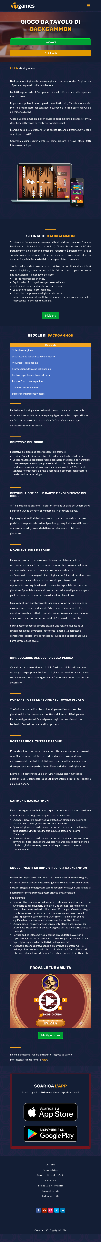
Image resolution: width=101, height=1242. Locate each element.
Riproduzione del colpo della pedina (31, 368)
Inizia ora (50, 315)
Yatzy (44, 1059)
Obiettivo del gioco (22, 350)
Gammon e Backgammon (25, 387)
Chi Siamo (50, 1164)
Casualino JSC (41, 1230)
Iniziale (14, 68)
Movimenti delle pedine (25, 362)
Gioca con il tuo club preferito (50, 1175)
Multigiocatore (50, 1035)
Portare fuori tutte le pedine (27, 381)
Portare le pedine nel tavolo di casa (31, 375)
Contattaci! (50, 1180)
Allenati (52, 53)
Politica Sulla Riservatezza (50, 1185)
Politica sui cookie (50, 1196)
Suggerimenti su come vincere (28, 393)
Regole (50, 345)
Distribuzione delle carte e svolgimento (33, 356)
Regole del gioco (50, 1170)
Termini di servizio (50, 1191)
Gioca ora (50, 42)
